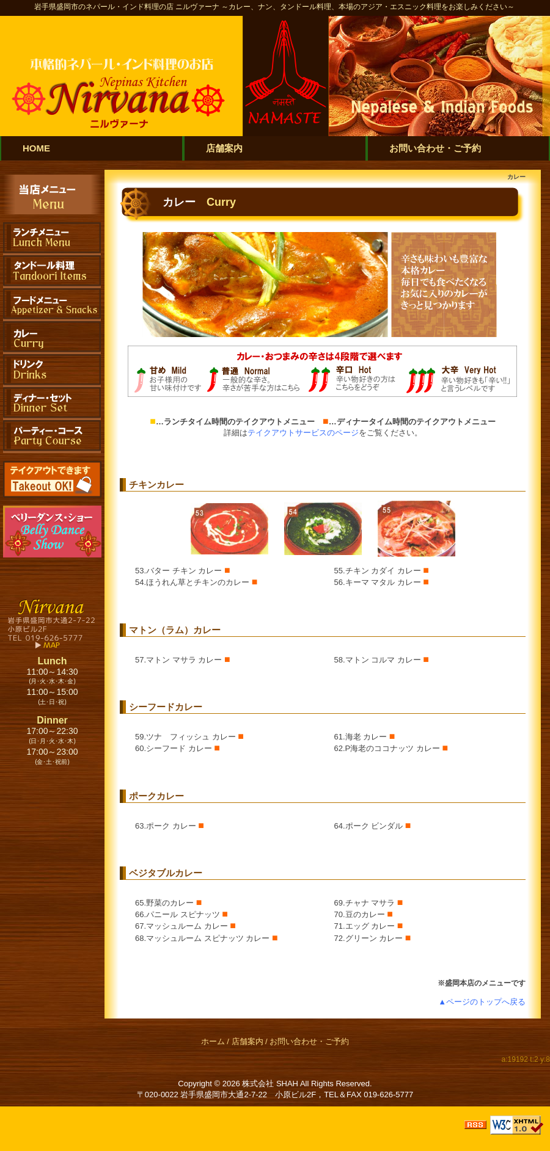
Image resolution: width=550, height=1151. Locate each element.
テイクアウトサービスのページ (303, 432)
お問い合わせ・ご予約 (309, 1041)
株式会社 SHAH (270, 1083)
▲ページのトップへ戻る (482, 1001)
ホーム (213, 1041)
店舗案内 (247, 1041)
